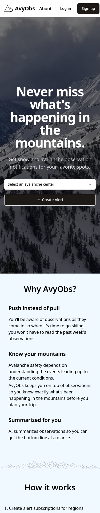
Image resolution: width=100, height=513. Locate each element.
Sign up (88, 8)
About (45, 8)
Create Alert (50, 199)
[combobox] (50, 184)
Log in (65, 8)
